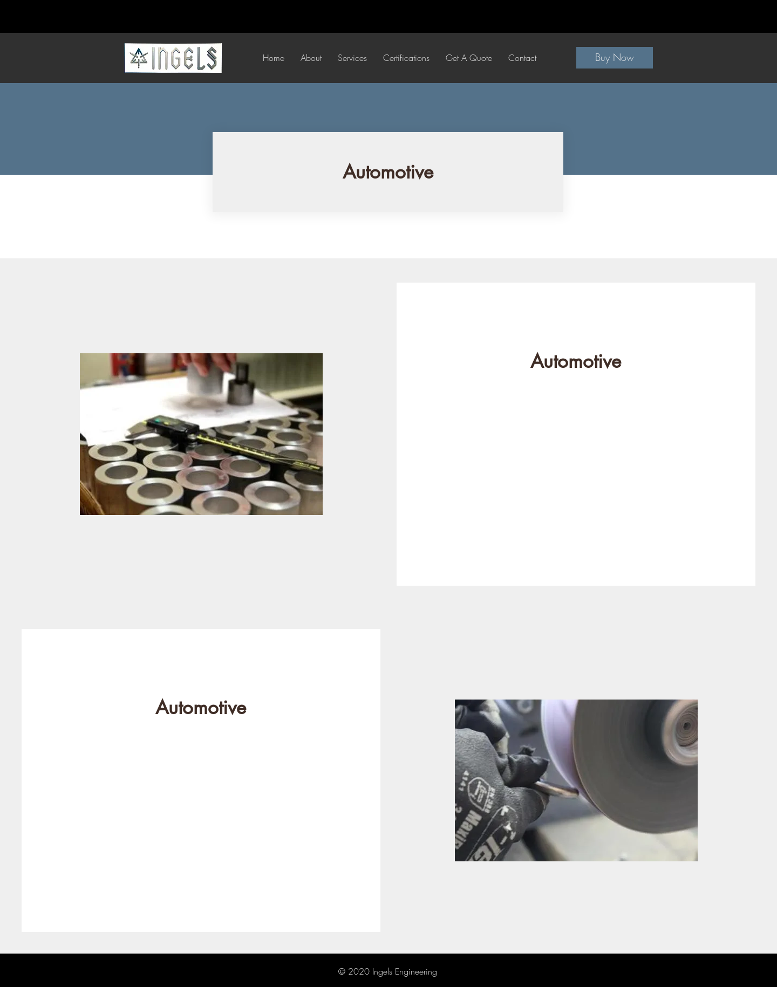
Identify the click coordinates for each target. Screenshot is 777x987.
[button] (352, 57)
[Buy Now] (614, 57)
